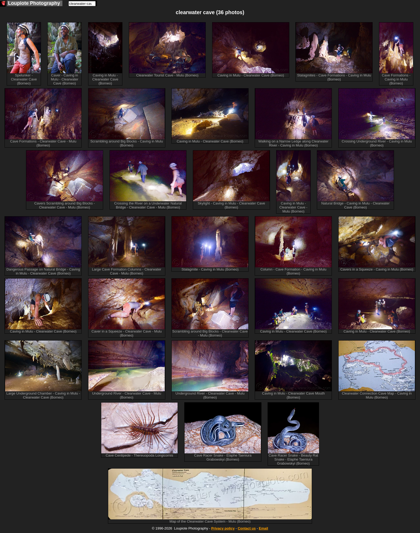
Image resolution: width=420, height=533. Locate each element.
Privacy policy (222, 528)
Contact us (247, 528)
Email (263, 528)
